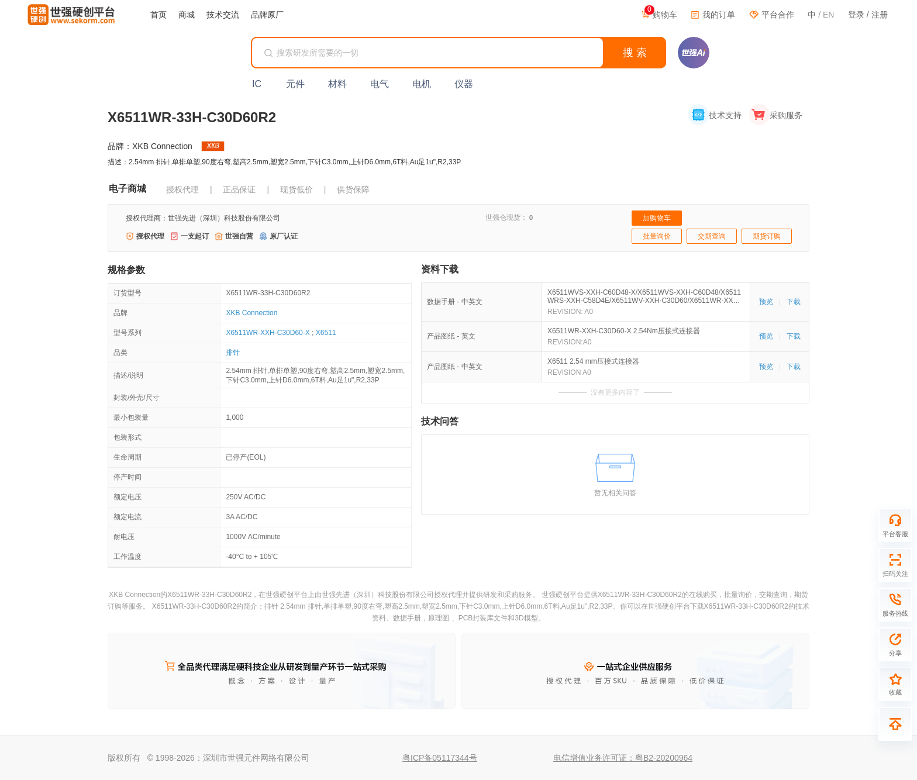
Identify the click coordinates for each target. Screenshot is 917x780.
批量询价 (657, 236)
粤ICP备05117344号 (439, 757)
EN (828, 14)
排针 (233, 352)
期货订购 (767, 236)
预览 (766, 302)
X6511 (326, 333)
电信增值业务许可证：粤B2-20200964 (622, 757)
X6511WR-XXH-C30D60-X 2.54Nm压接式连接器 (623, 331)
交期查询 (712, 236)
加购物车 (657, 218)
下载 (794, 302)
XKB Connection (251, 313)
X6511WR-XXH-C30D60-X (267, 333)
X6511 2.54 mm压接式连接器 (593, 361)
